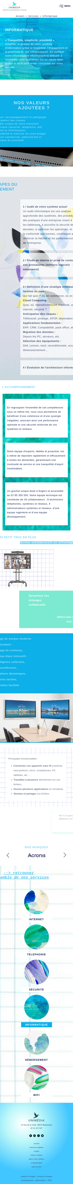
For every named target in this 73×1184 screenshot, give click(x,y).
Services (33, 16)
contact (36, 1143)
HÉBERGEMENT (36, 1059)
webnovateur (40, 1180)
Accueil (20, 16)
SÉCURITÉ (36, 989)
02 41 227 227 (36, 1128)
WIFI (36, 1095)
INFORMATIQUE (36, 1024)
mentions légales (37, 1147)
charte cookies (36, 1155)
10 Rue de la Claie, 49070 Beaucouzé (36, 1125)
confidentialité (36, 1163)
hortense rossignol (44, 1176)
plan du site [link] (36, 1167)
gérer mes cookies (36, 1159)
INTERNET (36, 919)
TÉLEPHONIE (36, 954)
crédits (36, 1151)
